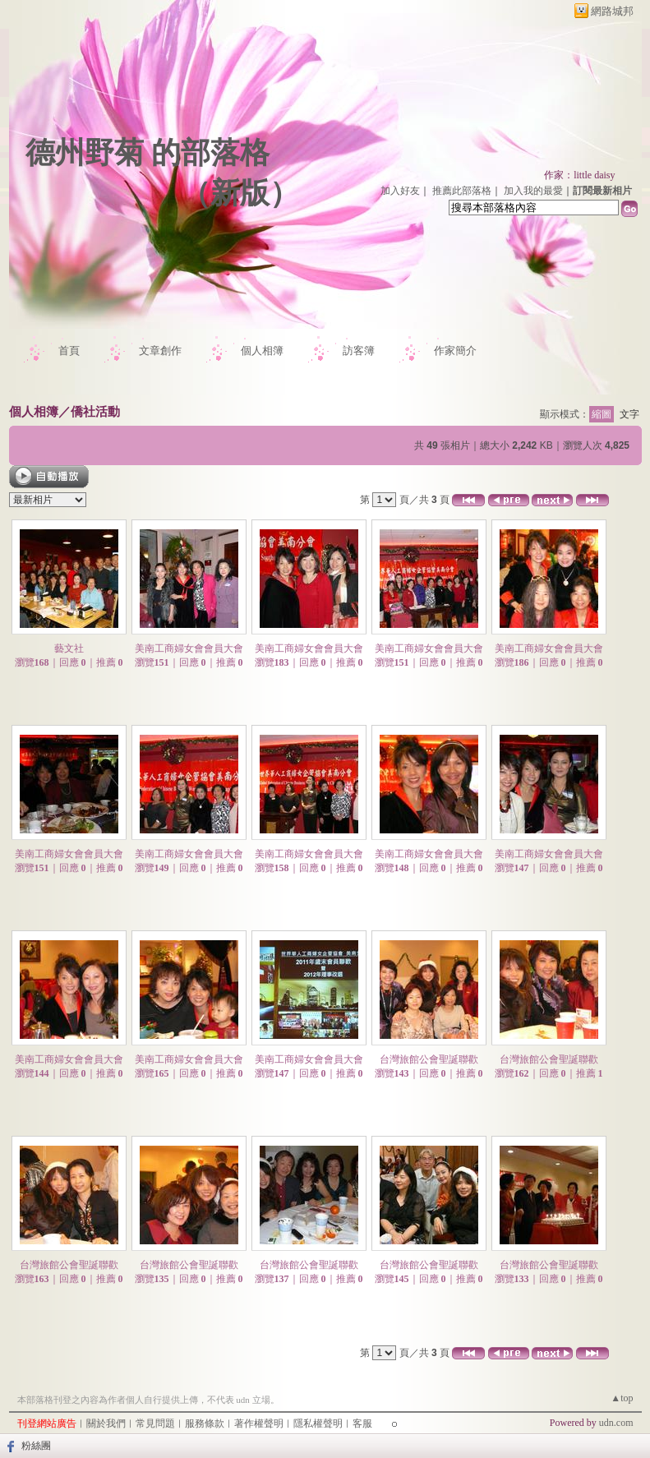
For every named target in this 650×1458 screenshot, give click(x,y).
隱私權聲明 (318, 1423)
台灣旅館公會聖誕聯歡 (429, 1059)
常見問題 (155, 1423)
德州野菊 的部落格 (147, 152)
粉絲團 (36, 1445)
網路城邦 (612, 11)
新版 (240, 193)
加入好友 (400, 190)
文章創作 (160, 350)
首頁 (69, 350)
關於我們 (106, 1423)
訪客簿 (359, 350)
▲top (622, 1398)
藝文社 (69, 648)
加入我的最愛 (533, 190)
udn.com (616, 1422)
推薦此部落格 (461, 190)
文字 (629, 414)
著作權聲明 (259, 1423)
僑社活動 (95, 411)
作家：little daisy (579, 175)
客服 (362, 1423)
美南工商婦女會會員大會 (189, 648)
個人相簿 (262, 350)
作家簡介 (455, 350)
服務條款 (204, 1423)
